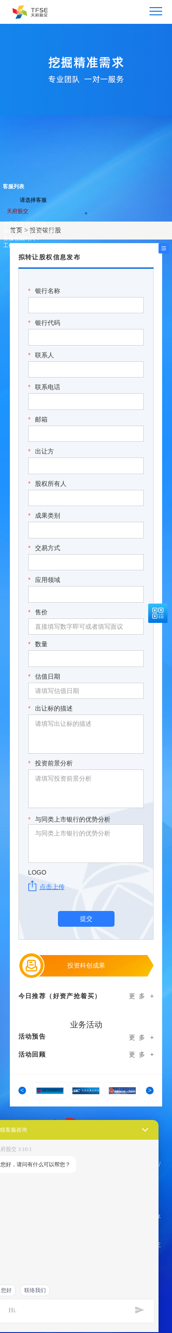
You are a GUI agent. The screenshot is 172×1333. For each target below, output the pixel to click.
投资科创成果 (86, 965)
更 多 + (141, 996)
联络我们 (35, 1290)
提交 (86, 918)
